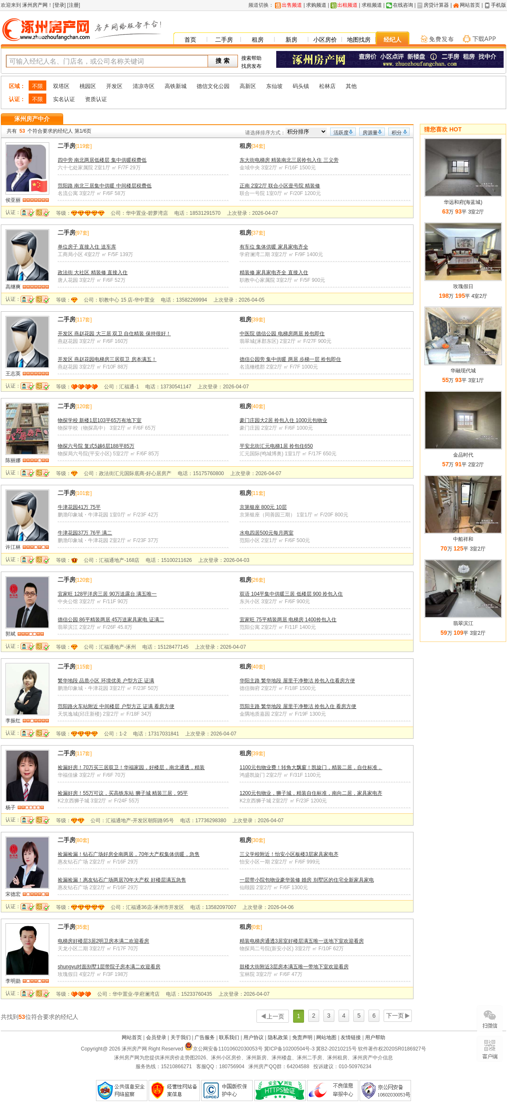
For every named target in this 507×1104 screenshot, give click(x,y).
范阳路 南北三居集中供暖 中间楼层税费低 (105, 186)
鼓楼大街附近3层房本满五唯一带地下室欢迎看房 (294, 967)
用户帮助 (375, 1037)
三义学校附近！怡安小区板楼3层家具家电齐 (289, 854)
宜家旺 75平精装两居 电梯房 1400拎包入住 (288, 620)
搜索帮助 (251, 58)
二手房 (224, 39)
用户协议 (253, 1037)
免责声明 (302, 1037)
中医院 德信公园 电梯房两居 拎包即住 (282, 334)
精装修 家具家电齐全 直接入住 (274, 272)
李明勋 (13, 981)
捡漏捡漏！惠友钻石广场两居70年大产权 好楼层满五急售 (122, 880)
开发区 (114, 86)
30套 (258, 840)
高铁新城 (176, 86)
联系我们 (229, 1037)
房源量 (370, 133)
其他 (351, 86)
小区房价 (325, 39)
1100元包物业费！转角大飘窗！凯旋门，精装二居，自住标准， (311, 767)
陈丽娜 (13, 460)
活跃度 (341, 133)
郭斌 (10, 634)
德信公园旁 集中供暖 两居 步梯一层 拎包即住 (290, 359)
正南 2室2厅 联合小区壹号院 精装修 (280, 186)
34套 (258, 146)
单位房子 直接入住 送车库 (87, 247)
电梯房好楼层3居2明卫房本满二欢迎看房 (103, 941)
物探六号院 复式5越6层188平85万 (96, 446)
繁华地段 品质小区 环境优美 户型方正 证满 (106, 681)
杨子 (10, 807)
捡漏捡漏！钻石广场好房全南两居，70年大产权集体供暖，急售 (129, 854)
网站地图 (326, 1037)
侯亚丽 (13, 200)
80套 (82, 840)
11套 (258, 493)
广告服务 (205, 1037)
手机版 (498, 5)
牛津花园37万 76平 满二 (85, 533)
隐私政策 (278, 1037)
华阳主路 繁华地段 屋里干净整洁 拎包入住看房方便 (297, 681)
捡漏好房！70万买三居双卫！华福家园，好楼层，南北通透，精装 (131, 767)
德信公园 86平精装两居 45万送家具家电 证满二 (111, 620)
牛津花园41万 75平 (79, 507)
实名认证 (64, 99)
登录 (59, 5)
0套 (257, 927)
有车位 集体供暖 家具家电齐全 (274, 247)
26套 (258, 580)
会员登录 (156, 1037)
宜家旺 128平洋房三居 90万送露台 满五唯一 (107, 594)
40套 (258, 406)
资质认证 (96, 99)
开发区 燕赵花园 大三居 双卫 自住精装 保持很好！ (114, 334)
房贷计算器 (436, 5)
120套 (83, 406)
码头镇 (301, 86)
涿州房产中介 (32, 118)
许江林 (13, 547)
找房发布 (251, 66)
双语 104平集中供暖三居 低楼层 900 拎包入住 (291, 594)
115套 (83, 667)
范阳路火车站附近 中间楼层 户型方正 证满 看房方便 (116, 706)
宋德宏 (13, 894)
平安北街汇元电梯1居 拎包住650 (276, 446)
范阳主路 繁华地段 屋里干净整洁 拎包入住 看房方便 (298, 706)
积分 (397, 133)
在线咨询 (403, 5)
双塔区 (61, 86)
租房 (258, 39)
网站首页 (470, 5)
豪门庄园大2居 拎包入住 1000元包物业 (283, 420)
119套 (83, 146)
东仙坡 (274, 86)
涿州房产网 (34, 5)
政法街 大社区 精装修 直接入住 (93, 272)
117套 (83, 320)
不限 (37, 86)
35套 (82, 927)
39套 (258, 320)
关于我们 (181, 1037)
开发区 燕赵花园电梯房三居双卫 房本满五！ (107, 359)
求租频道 (372, 5)
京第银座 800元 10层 (263, 507)
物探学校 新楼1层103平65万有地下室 (99, 420)
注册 (74, 5)
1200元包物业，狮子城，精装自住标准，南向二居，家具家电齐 (311, 793)
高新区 (248, 86)
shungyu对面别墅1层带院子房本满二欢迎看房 (109, 967)
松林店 (327, 86)
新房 (291, 39)
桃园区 (88, 86)
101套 (83, 493)
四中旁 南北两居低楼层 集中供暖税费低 (102, 160)
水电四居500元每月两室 (267, 533)
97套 (82, 233)
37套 (258, 233)
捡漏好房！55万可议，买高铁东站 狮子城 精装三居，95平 (123, 793)
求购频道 (316, 5)
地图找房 (359, 39)
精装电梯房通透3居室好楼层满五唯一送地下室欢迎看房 (302, 941)
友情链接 (351, 1037)
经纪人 (392, 39)
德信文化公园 (213, 86)
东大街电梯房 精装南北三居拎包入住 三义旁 (289, 160)
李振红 (13, 721)
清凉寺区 (144, 86)
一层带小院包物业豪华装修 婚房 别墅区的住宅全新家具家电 (307, 880)
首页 (190, 39)
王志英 (13, 374)
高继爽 (13, 287)
